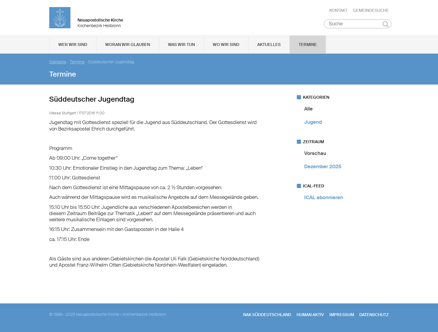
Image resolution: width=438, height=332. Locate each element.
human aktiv (310, 314)
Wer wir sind (72, 44)
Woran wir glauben (127, 44)
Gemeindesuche (371, 10)
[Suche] (357, 23)
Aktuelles (269, 44)
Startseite (57, 62)
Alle (308, 108)
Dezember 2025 (322, 166)
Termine (308, 44)
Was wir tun (181, 44)
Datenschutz (374, 314)
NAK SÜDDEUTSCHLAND (267, 314)
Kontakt (338, 10)
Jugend (313, 122)
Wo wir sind (226, 44)
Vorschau (315, 153)
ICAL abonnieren (323, 197)
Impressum (341, 314)
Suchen (386, 24)
